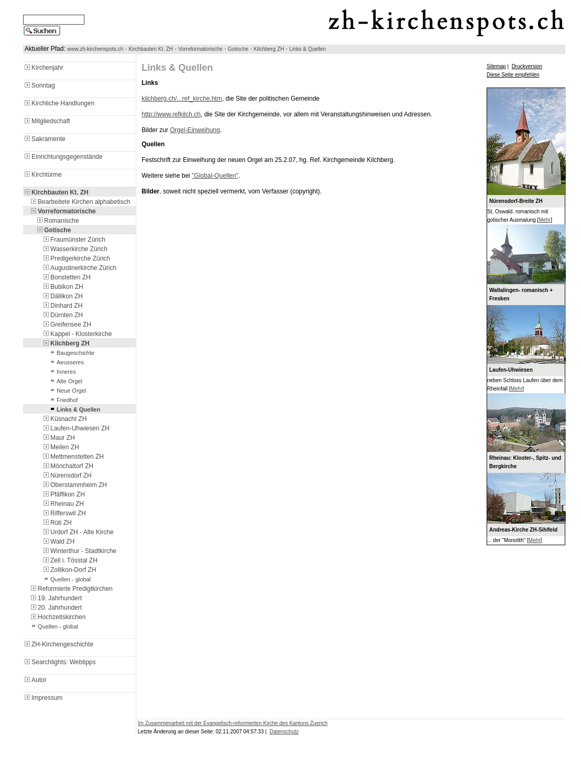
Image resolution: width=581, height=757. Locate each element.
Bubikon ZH (62, 286)
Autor (35, 680)
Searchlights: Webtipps (59, 662)
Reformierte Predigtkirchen (71, 588)
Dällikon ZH (62, 296)
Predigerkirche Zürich (76, 258)
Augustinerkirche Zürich (79, 268)
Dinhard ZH (62, 305)
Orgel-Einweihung (195, 130)
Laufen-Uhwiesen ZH (76, 428)
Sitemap (496, 66)
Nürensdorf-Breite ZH (516, 201)
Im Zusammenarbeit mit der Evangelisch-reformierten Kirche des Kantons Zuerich (233, 723)
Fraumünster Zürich (73, 239)
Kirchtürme (42, 174)
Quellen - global (66, 579)
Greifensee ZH (66, 324)
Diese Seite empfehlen (513, 75)
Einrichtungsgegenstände (62, 156)
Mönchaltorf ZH (67, 466)
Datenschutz (284, 731)
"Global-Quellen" (215, 175)
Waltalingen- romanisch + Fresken (521, 294)
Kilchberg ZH (269, 49)
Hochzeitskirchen (57, 617)
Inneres (62, 372)
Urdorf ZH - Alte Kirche (78, 532)
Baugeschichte (71, 353)
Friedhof (63, 400)
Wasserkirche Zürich (74, 249)
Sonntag (39, 85)
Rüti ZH (57, 522)
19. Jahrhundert (55, 598)
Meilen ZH (60, 447)
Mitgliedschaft (46, 121)
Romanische (57, 220)
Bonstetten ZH (66, 277)
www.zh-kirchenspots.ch (95, 49)
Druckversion (527, 66)
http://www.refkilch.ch (171, 114)
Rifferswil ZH (64, 513)
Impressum (42, 697)
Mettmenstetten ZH (73, 456)
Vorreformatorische (200, 49)
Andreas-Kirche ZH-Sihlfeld (523, 530)
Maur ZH (58, 437)
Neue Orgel (67, 390)
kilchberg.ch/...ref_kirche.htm (182, 98)
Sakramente (44, 139)
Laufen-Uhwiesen (511, 370)
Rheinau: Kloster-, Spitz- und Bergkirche (525, 462)
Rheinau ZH (63, 503)
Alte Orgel (65, 381)
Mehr (545, 220)
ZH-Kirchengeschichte (58, 644)
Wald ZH (58, 541)
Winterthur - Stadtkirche (79, 551)
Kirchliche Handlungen (58, 103)
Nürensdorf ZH (67, 475)
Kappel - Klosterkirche (77, 334)
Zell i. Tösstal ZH (70, 560)
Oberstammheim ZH (74, 485)
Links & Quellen (307, 49)
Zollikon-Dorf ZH (69, 570)
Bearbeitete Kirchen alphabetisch (79, 202)
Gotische (238, 49)
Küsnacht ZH (64, 419)
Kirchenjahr (43, 67)
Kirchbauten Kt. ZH (150, 49)
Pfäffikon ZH (63, 494)
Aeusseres (66, 362)
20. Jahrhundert (55, 607)
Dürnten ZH (62, 315)
